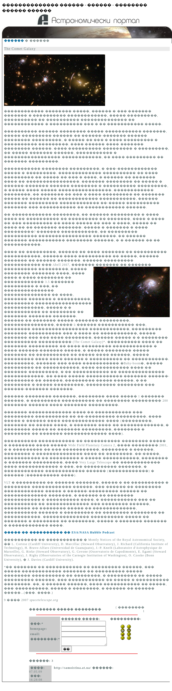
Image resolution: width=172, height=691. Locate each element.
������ (14, 40)
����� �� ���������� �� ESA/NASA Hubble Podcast (59, 532)
